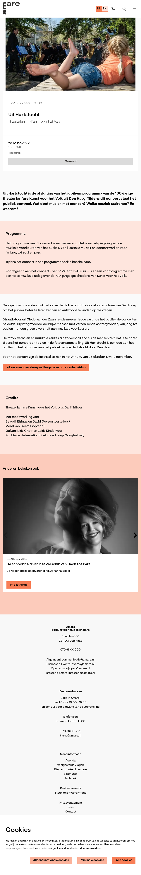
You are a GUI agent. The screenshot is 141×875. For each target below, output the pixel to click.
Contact (70, 811)
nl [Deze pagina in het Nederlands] (99, 8)
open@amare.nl (79, 668)
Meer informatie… (90, 848)
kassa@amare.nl (70, 735)
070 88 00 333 (70, 731)
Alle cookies (124, 860)
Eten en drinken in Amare (70, 769)
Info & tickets (18, 584)
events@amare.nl (83, 664)
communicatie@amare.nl (78, 659)
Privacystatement (70, 802)
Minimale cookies (92, 860)
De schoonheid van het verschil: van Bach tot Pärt (48, 564)
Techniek (70, 778)
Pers (70, 807)
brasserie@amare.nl (82, 673)
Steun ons (61, 792)
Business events (70, 788)
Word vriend (78, 792)
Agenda (71, 760)
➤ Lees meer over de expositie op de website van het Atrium (46, 367)
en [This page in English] (104, 8)
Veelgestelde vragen (70, 765)
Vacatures (70, 774)
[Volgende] (135, 535)
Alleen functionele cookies (51, 860)
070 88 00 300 (70, 649)
